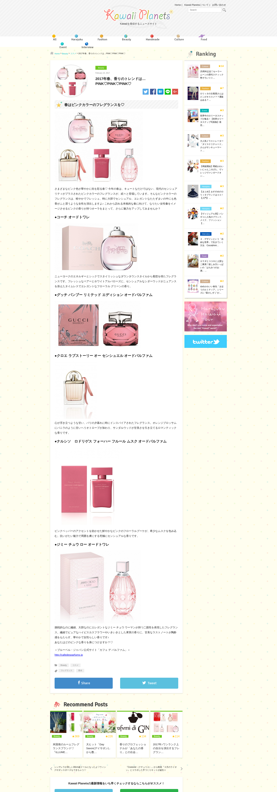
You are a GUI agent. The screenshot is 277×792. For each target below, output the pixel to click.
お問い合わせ (219, 5)
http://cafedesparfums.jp (69, 654)
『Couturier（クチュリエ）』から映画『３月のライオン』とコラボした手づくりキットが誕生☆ (151, 768)
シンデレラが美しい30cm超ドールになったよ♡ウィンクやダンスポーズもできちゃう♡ (80, 768)
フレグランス (66, 670)
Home (178, 5)
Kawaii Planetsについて (196, 5)
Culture (205, 66)
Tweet (152, 683)
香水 (80, 670)
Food (204, 256)
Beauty (101, 68)
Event (204, 111)
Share (85, 683)
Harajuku (206, 186)
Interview (206, 234)
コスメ (75, 665)
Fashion (205, 88)
